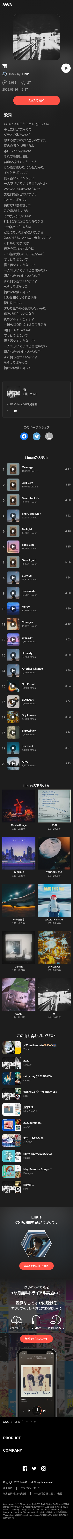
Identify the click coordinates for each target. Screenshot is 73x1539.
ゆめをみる (19, 919)
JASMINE (19, 872)
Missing (18, 966)
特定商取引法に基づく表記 (48, 1493)
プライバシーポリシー (31, 1488)
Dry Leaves (54, 966)
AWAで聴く (36, 100)
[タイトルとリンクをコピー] (49, 436)
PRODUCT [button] (12, 1438)
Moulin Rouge (18, 825)
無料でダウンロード (36, 1338)
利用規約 (7, 1488)
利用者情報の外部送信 (14, 1493)
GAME (18, 1014)
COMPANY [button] (12, 1450)
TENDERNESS (54, 872)
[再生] (66, 68)
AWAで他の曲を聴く (36, 1265)
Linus (25, 74)
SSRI (54, 825)
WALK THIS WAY (54, 919)
